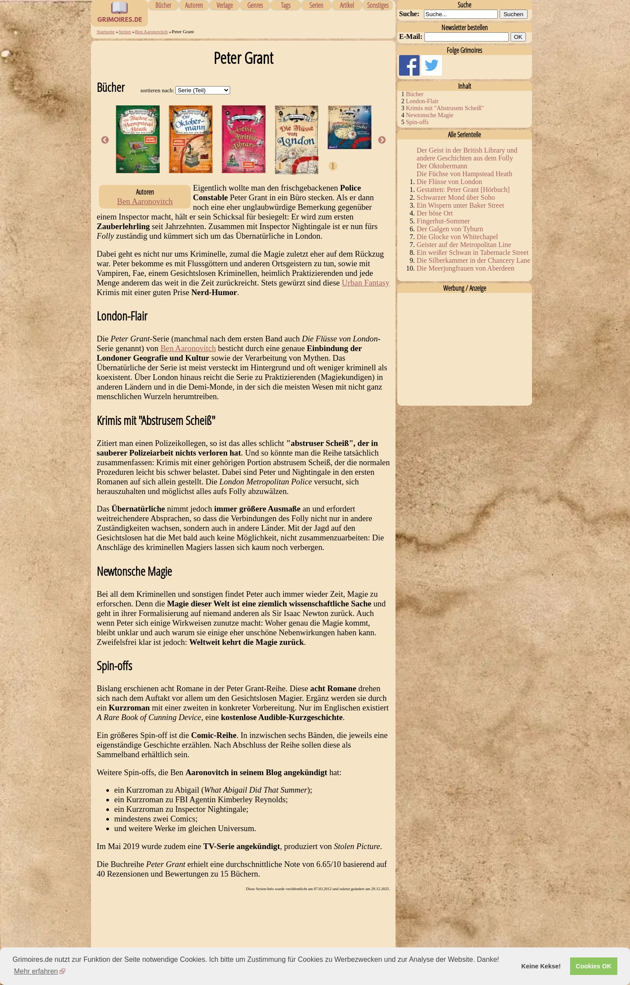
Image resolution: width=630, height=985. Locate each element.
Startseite (106, 31)
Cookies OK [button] (594, 966)
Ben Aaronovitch (151, 31)
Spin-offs (417, 122)
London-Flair (422, 101)
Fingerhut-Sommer (443, 221)
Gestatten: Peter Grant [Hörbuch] (463, 189)
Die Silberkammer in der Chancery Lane (473, 260)
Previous (105, 140)
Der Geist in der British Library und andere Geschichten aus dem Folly (466, 154)
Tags (285, 5)
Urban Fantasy (365, 282)
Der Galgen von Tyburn (449, 229)
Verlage (225, 5)
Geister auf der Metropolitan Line (463, 244)
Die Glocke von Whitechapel (457, 236)
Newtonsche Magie (429, 115)
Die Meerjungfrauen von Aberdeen (465, 268)
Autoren (194, 5)
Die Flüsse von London (449, 181)
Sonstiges (377, 5)
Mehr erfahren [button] (36, 971)
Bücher (163, 5)
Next (382, 140)
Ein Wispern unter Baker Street (460, 205)
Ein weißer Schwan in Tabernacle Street (472, 252)
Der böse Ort (434, 213)
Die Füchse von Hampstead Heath (464, 174)
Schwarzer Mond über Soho (455, 197)
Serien (316, 5)
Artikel (347, 5)
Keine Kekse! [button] (541, 966)
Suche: (409, 13)
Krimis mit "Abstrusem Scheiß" (445, 108)
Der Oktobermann (441, 166)
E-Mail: (410, 36)
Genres (255, 5)
